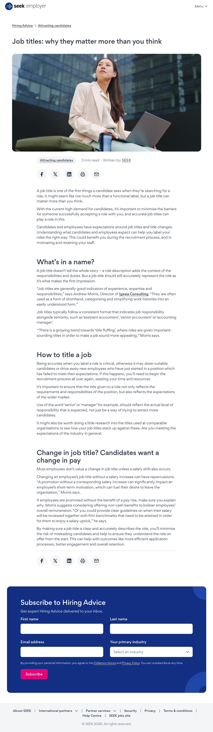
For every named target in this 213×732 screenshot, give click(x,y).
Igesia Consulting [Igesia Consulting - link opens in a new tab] (133, 294)
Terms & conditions (177, 711)
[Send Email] (96, 174)
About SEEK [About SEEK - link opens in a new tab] (22, 711)
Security (130, 711)
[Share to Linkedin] (69, 174)
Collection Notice (105, 663)
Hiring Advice (22, 26)
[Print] (83, 174)
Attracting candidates (54, 26)
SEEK (126, 160)
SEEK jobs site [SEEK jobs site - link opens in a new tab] (120, 716)
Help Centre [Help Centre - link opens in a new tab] (92, 716)
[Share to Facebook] (42, 174)
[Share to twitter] (55, 174)
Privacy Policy (130, 663)
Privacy (150, 711)
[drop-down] (151, 652)
